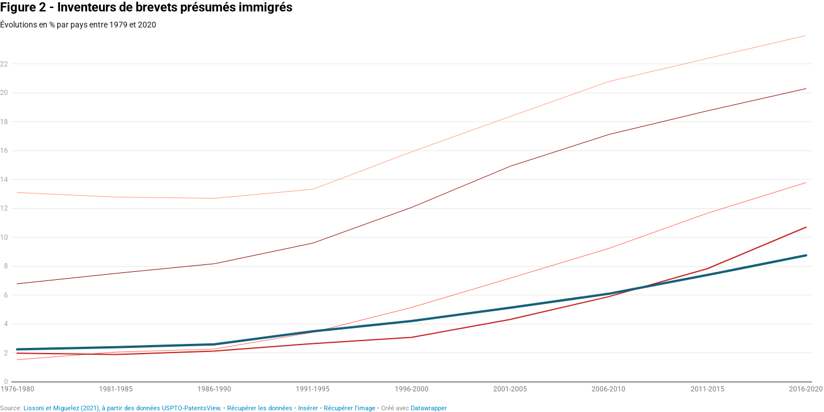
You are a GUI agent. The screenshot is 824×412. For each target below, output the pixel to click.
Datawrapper (429, 408)
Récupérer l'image (349, 408)
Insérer (308, 408)
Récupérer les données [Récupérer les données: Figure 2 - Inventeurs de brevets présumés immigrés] (259, 408)
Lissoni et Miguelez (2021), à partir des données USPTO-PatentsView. (122, 408)
